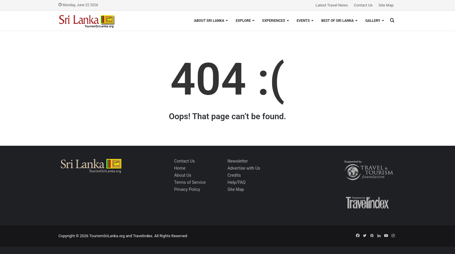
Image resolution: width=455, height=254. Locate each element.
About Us (182, 175)
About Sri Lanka (209, 21)
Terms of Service (190, 182)
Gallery (372, 21)
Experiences (273, 21)
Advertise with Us (243, 168)
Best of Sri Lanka (337, 21)
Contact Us (363, 5)
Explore (243, 21)
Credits (234, 175)
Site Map (386, 5)
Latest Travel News (332, 5)
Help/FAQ (236, 182)
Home (179, 168)
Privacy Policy (187, 189)
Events (303, 21)
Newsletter (237, 161)
